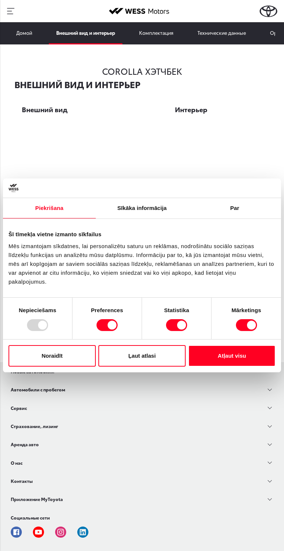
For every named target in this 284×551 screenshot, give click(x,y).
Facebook (16, 532)
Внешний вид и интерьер (85, 32)
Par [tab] (234, 208)
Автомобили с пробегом (38, 389)
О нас (17, 463)
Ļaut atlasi (142, 356)
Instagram (60, 532)
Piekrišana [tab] (49, 208)
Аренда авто (25, 444)
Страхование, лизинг (34, 426)
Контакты (22, 481)
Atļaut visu (232, 356)
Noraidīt (51, 356)
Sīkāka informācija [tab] (142, 208)
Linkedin (82, 532)
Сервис (19, 408)
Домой (24, 32)
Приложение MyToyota (37, 499)
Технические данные (221, 32)
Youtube (38, 532)
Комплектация (156, 32)
